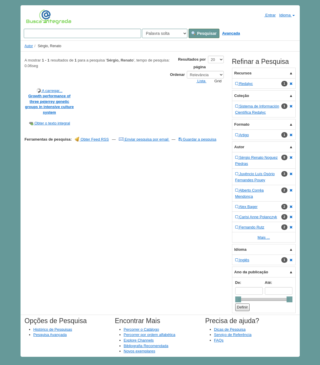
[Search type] (164, 33)
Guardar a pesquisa (197, 139)
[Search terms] (82, 33)
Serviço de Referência (233, 334)
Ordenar (177, 74)
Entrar (268, 15)
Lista (199, 81)
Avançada (231, 33)
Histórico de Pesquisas (52, 329)
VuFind (35, 16)
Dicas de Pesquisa (230, 329)
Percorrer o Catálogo (141, 329)
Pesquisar (204, 33)
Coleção (241, 95)
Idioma (287, 15)
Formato (242, 124)
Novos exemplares (139, 351)
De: (238, 282)
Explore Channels (139, 340)
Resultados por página (192, 63)
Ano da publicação (251, 272)
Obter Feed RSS (92, 139)
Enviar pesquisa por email (144, 139)
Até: (268, 282)
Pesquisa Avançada (50, 334)
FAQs (219, 340)
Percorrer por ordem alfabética (149, 334)
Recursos (243, 73)
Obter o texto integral (49, 123)
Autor (29, 46)
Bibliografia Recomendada (146, 346)
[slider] (238, 299)
